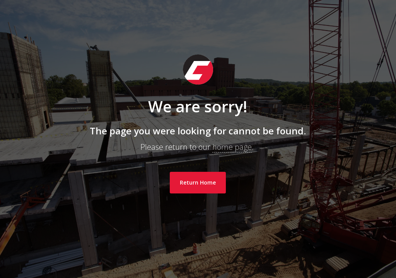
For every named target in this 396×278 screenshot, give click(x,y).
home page (232, 147)
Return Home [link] (198, 182)
